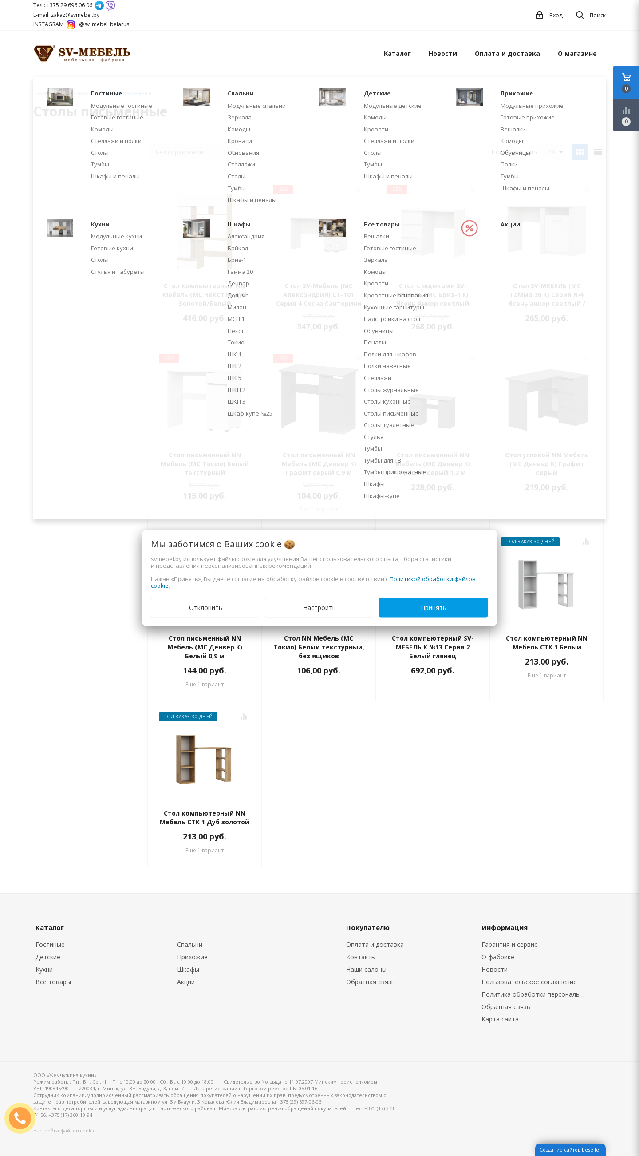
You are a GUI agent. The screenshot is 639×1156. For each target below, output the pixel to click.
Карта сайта (500, 1019)
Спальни (189, 944)
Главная (44, 93)
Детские (48, 957)
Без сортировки (194, 152)
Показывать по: (515, 152)
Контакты (361, 957)
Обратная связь (370, 982)
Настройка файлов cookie (64, 1130)
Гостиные (50, 944)
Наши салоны (366, 969)
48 (555, 152)
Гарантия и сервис (509, 944)
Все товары (53, 982)
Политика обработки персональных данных (535, 994)
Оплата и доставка (507, 53)
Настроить (319, 607)
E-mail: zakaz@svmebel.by (66, 15)
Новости (443, 53)
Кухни (44, 969)
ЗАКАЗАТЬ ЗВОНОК (24, 1118)
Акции (186, 982)
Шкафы (188, 969)
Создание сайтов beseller (570, 1149)
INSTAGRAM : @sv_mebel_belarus (81, 24)
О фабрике (497, 957)
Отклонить (205, 607)
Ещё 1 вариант (319, 509)
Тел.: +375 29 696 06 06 (62, 5)
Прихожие (192, 957)
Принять (433, 607)
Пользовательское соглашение (529, 982)
